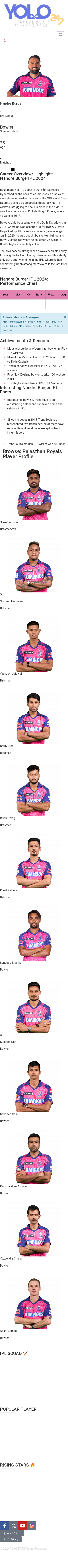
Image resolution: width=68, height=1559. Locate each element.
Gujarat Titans (8, 1367)
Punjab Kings (8, 1385)
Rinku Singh (7, 1483)
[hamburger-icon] (60, 35)
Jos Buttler (7, 1436)
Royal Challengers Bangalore (18, 1393)
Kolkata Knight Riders (13, 1372)
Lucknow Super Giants (14, 1376)
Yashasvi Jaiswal (11, 1488)
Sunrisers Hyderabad (13, 1398)
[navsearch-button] (5, 41)
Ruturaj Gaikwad (10, 1479)
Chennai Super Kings (13, 1359)
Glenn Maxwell (9, 1445)
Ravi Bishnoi (8, 1492)
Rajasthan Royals (11, 1389)
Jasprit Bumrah (9, 1453)
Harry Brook (7, 1470)
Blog (3, 1516)
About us (5, 1512)
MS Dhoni (6, 1427)
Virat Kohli (6, 1414)
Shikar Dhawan (9, 1423)
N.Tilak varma (8, 1475)
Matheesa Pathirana (12, 1496)
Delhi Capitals (9, 1363)
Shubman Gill (8, 1440)
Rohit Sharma (8, 1419)
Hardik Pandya (9, 1449)
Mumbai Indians (10, 1380)
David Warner (8, 1432)
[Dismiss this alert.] (65, 317)
